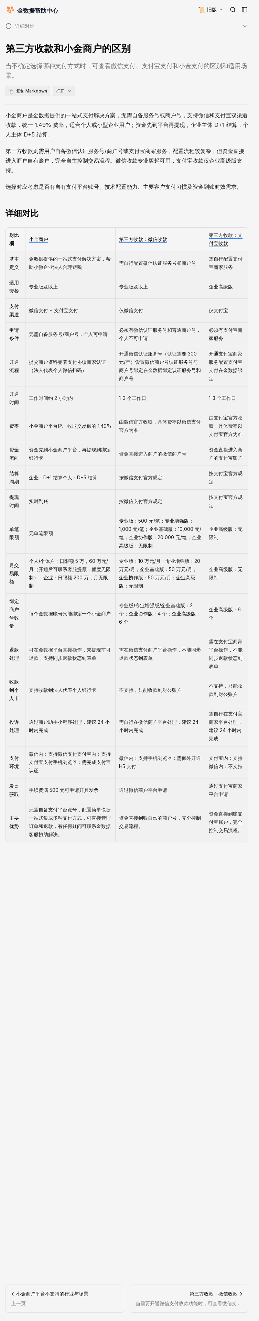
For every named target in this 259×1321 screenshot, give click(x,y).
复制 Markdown (28, 91)
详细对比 (22, 213)
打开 (64, 91)
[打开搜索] (233, 9)
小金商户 (38, 239)
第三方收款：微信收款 (143, 239)
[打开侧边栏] (244, 9)
